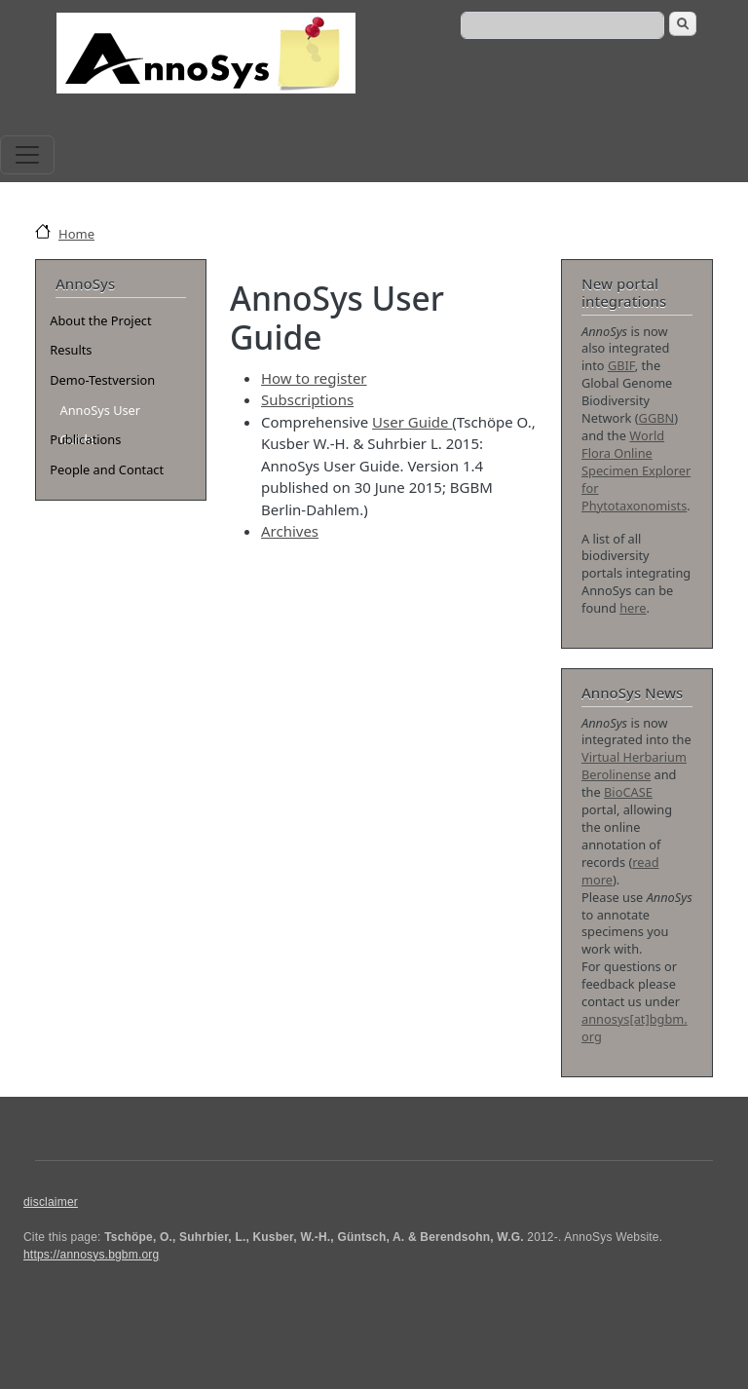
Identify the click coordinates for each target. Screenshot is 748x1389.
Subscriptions (307, 399)
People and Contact (107, 469)
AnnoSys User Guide (99, 413)
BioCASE (628, 792)
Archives (289, 531)
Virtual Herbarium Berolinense (634, 765)
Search (682, 24)
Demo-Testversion (102, 380)
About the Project (100, 320)
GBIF (621, 365)
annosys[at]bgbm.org (634, 1027)
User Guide (412, 422)
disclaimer (50, 1202)
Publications (85, 439)
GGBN (657, 418)
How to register (314, 378)
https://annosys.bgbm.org (91, 1254)
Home (76, 234)
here (632, 608)
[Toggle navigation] (27, 154)
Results (71, 349)
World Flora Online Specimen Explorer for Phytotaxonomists (636, 470)
